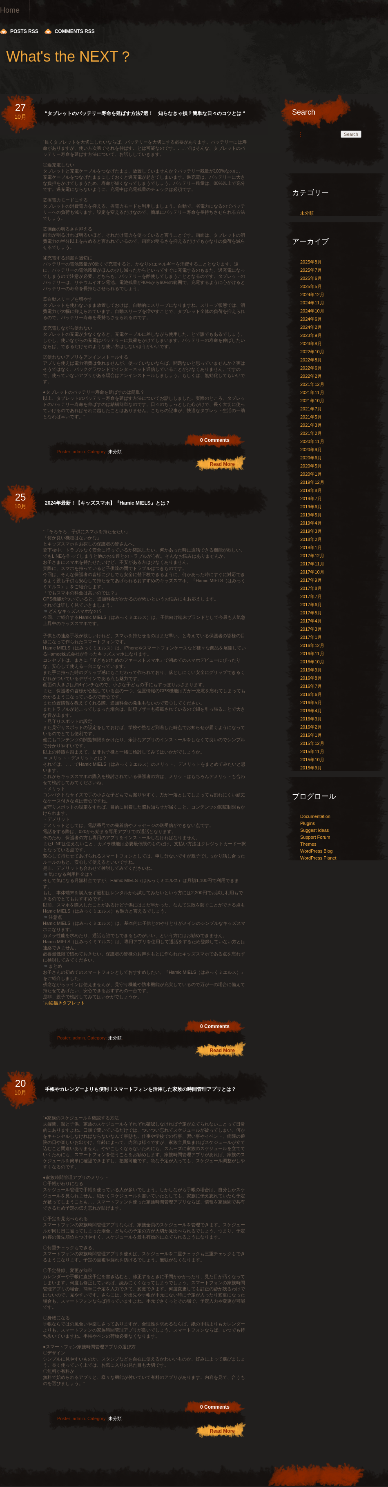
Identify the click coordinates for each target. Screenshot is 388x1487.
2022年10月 (312, 351)
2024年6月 (311, 319)
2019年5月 (311, 514)
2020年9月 (311, 449)
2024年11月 (312, 302)
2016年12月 (312, 645)
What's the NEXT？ (69, 56)
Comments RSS (75, 31)
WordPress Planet (318, 857)
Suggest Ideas (314, 830)
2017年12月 (312, 555)
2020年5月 (311, 465)
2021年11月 (312, 392)
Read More (222, 464)
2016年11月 (312, 653)
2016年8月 (311, 678)
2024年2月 (311, 327)
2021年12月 (312, 384)
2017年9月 (311, 580)
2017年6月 (311, 604)
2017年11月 (312, 563)
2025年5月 (311, 286)
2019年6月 (311, 506)
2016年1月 (311, 735)
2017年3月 (311, 629)
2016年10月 (312, 661)
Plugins (307, 823)
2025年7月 (311, 270)
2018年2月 (311, 539)
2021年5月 (311, 416)
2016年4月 (311, 710)
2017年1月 (311, 637)
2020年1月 (311, 474)
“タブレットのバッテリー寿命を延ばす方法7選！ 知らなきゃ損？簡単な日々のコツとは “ (145, 113)
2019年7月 (311, 498)
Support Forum (315, 837)
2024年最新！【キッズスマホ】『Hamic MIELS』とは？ (107, 503)
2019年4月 (311, 523)
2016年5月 (311, 702)
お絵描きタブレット (65, 1002)
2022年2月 (311, 376)
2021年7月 (311, 408)
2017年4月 (311, 620)
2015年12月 (312, 743)
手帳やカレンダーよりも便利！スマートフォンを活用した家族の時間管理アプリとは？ (140, 1089)
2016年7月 (311, 686)
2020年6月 (311, 457)
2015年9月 (311, 767)
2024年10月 (312, 310)
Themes (308, 844)
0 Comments (215, 440)
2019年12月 (312, 482)
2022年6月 (311, 368)
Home (10, 10)
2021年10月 (312, 400)
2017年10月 (312, 572)
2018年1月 (311, 547)
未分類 (115, 451)
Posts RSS (24, 31)
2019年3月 (311, 531)
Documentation (315, 816)
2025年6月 (311, 278)
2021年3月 (311, 425)
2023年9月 (311, 335)
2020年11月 (312, 441)
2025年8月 (311, 261)
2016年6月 (311, 694)
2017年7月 (311, 596)
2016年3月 (311, 718)
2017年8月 (311, 588)
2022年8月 (311, 359)
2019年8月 (311, 490)
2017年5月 (311, 612)
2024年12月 (312, 294)
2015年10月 (312, 759)
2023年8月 (311, 343)
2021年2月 (311, 433)
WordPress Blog (316, 851)
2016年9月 (311, 669)
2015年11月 (312, 751)
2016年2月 (311, 727)
